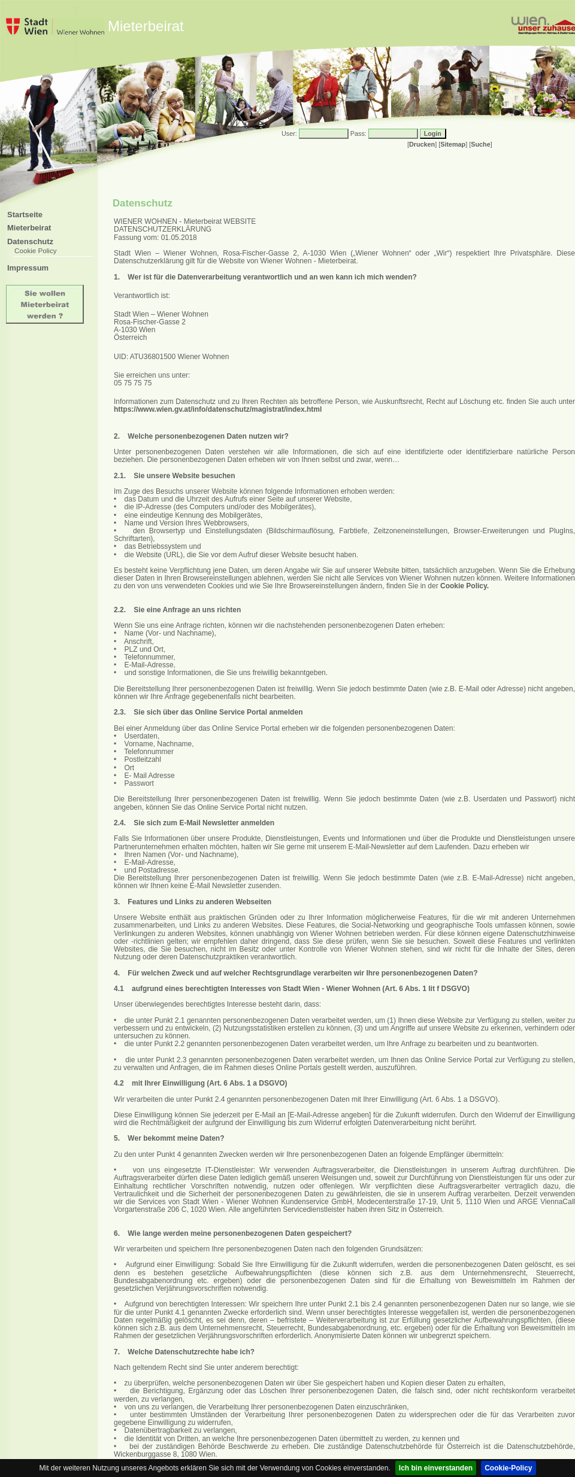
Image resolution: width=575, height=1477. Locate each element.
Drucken (422, 144)
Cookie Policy (35, 250)
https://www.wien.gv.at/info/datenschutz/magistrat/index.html (218, 409)
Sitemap (452, 144)
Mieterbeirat (29, 227)
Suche (480, 144)
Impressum (28, 267)
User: (289, 133)
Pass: (358, 133)
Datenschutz (30, 241)
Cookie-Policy (508, 1468)
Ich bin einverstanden (436, 1468)
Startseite (25, 214)
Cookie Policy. (464, 586)
